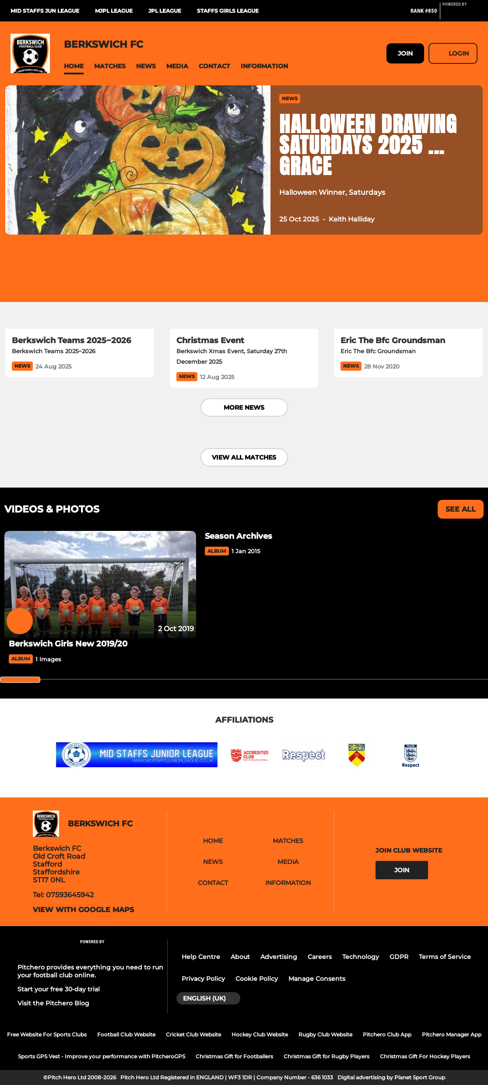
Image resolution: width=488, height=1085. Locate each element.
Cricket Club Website (193, 1034)
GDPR (399, 957)
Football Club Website (126, 1034)
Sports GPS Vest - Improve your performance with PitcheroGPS (101, 1056)
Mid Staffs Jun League (45, 10)
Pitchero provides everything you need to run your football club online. (90, 971)
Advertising (278, 957)
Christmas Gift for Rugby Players (326, 1056)
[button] (74, 66)
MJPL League (114, 10)
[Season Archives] (296, 536)
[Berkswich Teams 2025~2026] (79, 287)
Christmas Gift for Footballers (234, 1056)
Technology (360, 957)
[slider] (20, 680)
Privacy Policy (203, 979)
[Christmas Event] (244, 287)
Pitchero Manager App (451, 1034)
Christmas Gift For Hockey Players (425, 1056)
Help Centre (201, 957)
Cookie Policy (256, 979)
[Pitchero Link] (459, 14)
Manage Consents (316, 979)
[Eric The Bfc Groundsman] (408, 287)
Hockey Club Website (260, 1034)
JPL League (164, 10)
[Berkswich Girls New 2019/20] (100, 585)
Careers (320, 957)
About (240, 957)
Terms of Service (445, 957)
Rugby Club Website (325, 1034)
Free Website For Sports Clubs (47, 1034)
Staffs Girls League (228, 10)
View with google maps (83, 910)
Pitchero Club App (387, 1034)
